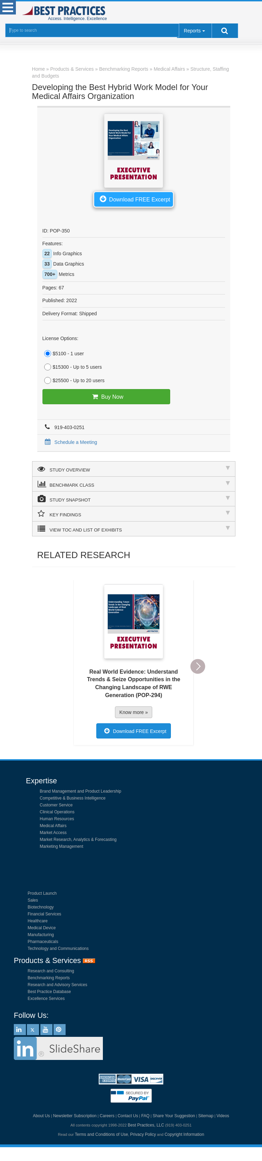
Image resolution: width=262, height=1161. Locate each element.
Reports (192, 30)
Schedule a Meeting (69, 442)
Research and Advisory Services (57, 984)
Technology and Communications (58, 948)
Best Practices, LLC (146, 1125)
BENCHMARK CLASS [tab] (134, 484)
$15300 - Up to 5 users (72, 367)
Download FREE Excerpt (133, 198)
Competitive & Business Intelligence (73, 798)
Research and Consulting (51, 971)
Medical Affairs (53, 825)
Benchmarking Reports (49, 977)
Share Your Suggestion (174, 1115)
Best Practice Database (49, 991)
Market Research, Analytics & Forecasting (78, 839)
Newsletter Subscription (75, 1115)
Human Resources (57, 818)
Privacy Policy (143, 1134)
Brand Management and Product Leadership (80, 791)
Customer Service (56, 805)
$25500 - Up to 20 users (73, 380)
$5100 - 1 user (63, 353)
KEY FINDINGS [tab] (134, 513)
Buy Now (106, 396)
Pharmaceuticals (43, 941)
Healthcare (38, 921)
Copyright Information (184, 1134)
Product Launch (42, 893)
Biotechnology (41, 907)
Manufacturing (41, 934)
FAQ (145, 1115)
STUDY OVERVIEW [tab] (134, 469)
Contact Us (128, 1115)
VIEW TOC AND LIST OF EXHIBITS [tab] (134, 529)
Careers (107, 1115)
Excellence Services (46, 998)
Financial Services (44, 914)
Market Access (53, 832)
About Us (41, 1115)
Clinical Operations (57, 812)
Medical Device (42, 927)
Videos (222, 1115)
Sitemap (205, 1115)
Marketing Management (61, 846)
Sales (33, 900)
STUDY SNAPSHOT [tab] (134, 499)
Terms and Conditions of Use (101, 1134)
